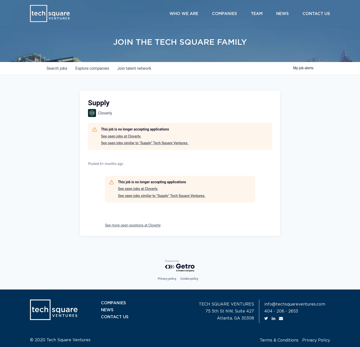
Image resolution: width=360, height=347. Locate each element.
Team (256, 14)
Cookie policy (189, 278)
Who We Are (184, 14)
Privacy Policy (316, 340)
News (282, 14)
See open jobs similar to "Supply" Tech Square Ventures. (144, 143)
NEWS (107, 310)
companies (92, 68)
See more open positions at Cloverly (133, 225)
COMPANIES (113, 303)
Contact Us (316, 14)
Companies (224, 14)
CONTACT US (114, 317)
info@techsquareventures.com (294, 304)
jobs (56, 68)
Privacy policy (167, 278)
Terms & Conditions (279, 340)
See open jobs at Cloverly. (121, 136)
